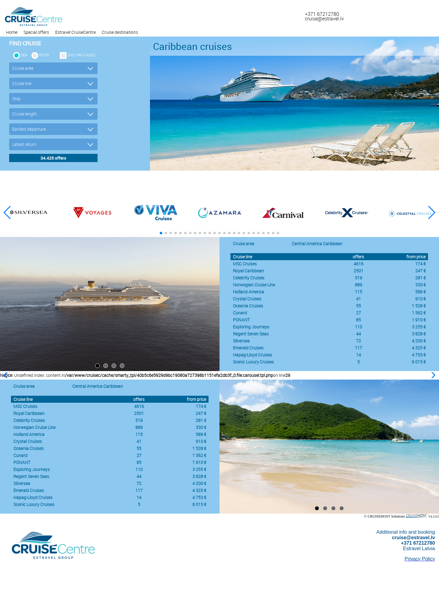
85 (358, 320)
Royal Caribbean (248, 271)
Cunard (240, 313)
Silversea (241, 341)
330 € (420, 285)
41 (358, 299)
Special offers (36, 32)
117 (358, 348)
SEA (24, 54)
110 (358, 327)
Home (11, 32)
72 (358, 341)
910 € (420, 299)
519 (358, 278)
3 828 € (419, 334)
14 (358, 355)
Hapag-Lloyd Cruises (252, 355)
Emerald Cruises (248, 348)
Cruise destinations (120, 32)
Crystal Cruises (247, 299)
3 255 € (419, 327)
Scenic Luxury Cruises (253, 362)
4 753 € (419, 355)
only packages (81, 54)
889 (358, 285)
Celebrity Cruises (248, 278)
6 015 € (419, 362)
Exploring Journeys (251, 327)
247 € (420, 271)
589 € (420, 292)
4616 (358, 264)
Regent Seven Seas (251, 334)
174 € (420, 264)
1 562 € (419, 313)
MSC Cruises (245, 264)
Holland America (248, 292)
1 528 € (419, 306)
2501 (358, 271)
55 (358, 306)
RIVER (44, 54)
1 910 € (419, 320)
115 (358, 292)
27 (358, 313)
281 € (420, 278)
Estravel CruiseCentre (75, 32)
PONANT (241, 320)
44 (358, 334)
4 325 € (419, 348)
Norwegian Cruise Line (254, 285)
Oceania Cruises (248, 306)
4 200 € (419, 341)
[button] (432, 212)
